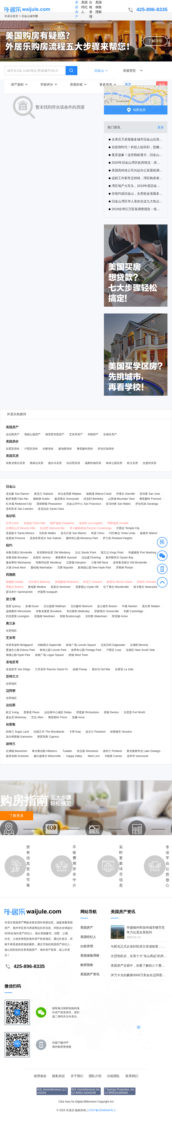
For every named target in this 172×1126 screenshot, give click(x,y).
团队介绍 (95, 1076)
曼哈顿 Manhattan (41, 567)
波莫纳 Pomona (15, 538)
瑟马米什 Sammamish (19, 592)
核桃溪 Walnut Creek (99, 493)
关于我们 (77, 1076)
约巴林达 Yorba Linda (122, 533)
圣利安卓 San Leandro (19, 508)
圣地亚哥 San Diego (18, 669)
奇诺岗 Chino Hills (35, 523)
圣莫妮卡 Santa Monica (20, 533)
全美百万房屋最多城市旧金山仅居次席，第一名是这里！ (136, 139)
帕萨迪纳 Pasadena (62, 523)
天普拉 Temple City (127, 528)
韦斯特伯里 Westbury (48, 562)
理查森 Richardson (87, 712)
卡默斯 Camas (113, 756)
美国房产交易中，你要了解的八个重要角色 (141, 965)
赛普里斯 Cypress (48, 736)
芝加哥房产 (76, 434)
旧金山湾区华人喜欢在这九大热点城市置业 (136, 201)
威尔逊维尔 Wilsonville (47, 756)
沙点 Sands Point (85, 552)
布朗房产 (93, 434)
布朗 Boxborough (70, 616)
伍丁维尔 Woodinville (116, 587)
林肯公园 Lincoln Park (53, 650)
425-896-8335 (147, 10)
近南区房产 (110, 434)
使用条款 (40, 1076)
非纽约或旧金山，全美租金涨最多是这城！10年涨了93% (136, 193)
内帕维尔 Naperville (49, 645)
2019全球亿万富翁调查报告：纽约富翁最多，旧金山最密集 (136, 209)
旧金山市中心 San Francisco (83, 503)
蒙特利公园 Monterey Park (82, 538)
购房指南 (86, 965)
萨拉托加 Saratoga (146, 503)
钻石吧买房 (73, 463)
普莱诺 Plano (31, 712)
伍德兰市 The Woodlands (49, 731)
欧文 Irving (12, 712)
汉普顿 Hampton (76, 562)
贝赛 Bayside (65, 567)
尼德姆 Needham (44, 616)
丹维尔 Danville (125, 493)
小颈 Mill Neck (99, 562)
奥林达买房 (36, 463)
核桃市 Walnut (148, 533)
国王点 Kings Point (112, 552)
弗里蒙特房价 (85, 448)
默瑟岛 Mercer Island (119, 582)
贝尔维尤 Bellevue (39, 582)
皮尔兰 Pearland (95, 731)
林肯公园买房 (114, 463)
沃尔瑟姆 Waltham (55, 606)
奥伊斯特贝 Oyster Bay (119, 557)
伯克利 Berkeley (93, 498)
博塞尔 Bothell (14, 587)
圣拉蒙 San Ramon (17, 493)
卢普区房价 (31, 448)
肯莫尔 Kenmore (61, 587)
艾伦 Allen (37, 717)
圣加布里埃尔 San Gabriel (45, 538)
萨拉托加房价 (106, 448)
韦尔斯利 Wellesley (78, 611)
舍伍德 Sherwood (87, 751)
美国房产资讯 (89, 974)
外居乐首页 (11, 16)
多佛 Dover (32, 606)
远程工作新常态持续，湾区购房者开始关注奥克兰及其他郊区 (136, 178)
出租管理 (90, 9)
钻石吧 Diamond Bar (52, 528)
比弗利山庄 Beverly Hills (20, 528)
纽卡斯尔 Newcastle (145, 587)
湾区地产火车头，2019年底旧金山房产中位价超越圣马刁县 (136, 185)
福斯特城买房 (93, 463)
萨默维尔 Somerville (106, 611)
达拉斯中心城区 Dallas (58, 712)
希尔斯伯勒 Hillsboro (44, 751)
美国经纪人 (84, 7)
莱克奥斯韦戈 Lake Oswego (143, 751)
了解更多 (16, 816)
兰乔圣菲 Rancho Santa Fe (51, 669)
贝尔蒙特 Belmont (81, 606)
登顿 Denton (111, 712)
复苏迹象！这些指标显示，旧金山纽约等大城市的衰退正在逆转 (136, 154)
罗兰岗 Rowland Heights (117, 538)
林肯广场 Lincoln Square (81, 645)
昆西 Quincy (13, 606)
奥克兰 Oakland (43, 493)
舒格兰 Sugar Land (17, 731)
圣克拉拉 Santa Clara (51, 508)
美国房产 (76, 9)
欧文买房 (132, 463)
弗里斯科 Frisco (57, 717)
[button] (162, 543)
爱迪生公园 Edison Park (20, 650)
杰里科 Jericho (42, 557)
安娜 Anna (78, 717)
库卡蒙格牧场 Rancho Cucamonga (91, 528)
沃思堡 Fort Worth (134, 712)
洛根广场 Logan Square (49, 655)
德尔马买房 (55, 463)
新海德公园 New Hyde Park (94, 567)
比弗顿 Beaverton (16, 751)
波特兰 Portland (112, 751)
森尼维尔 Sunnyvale (66, 498)
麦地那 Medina (37, 587)
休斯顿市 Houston (121, 731)
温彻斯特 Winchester (18, 611)
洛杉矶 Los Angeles (91, 523)
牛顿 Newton (129, 606)
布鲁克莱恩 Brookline (48, 611)
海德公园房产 (32, 434)
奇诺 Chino (97, 533)
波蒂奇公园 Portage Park (86, 650)
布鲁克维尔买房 (15, 463)
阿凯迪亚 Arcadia (118, 523)
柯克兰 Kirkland (92, 582)
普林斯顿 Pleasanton (49, 503)
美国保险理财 (98, 7)
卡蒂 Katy (75, 731)
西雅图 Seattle (14, 582)
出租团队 (113, 1076)
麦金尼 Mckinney (16, 717)
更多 (160, 127)
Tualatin (67, 751)
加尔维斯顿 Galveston (19, 736)
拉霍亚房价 (13, 448)
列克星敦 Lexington (17, 616)
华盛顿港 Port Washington (144, 552)
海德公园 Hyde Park (18, 655)
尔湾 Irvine (12, 523)
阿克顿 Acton (120, 616)
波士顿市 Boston (107, 606)
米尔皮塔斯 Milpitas (69, 493)
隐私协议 (58, 1076)
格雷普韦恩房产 (54, 434)
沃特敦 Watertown (96, 616)
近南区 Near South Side (140, 650)
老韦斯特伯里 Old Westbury (53, 552)
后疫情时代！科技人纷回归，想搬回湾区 (136, 147)
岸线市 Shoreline (147, 582)
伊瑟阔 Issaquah (47, 592)
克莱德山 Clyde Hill (86, 587)
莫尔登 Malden (151, 606)
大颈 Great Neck (16, 567)
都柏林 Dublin (41, 498)
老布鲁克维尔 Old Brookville (130, 562)
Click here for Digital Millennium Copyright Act (86, 1101)
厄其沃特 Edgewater (113, 645)
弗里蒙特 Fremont (150, 498)
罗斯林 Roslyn (124, 567)
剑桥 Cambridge (133, 611)
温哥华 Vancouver (138, 756)
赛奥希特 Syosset (66, 557)
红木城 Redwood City (19, 503)
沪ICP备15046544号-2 (101, 1110)
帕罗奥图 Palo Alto (17, 498)
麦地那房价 (65, 448)
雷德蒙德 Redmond (66, 582)
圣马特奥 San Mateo (118, 503)
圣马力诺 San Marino (73, 533)
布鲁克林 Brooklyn (17, 557)
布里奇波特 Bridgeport (19, 645)
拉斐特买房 (149, 463)
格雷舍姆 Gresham (17, 756)
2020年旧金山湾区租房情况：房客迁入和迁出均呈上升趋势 (136, 162)
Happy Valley (74, 756)
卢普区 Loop (113, 650)
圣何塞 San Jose (150, 493)
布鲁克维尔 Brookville (19, 552)
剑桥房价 (48, 448)
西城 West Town (78, 655)
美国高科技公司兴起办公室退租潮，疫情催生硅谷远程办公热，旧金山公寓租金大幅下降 (136, 170)
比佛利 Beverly (139, 645)
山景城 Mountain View (121, 498)
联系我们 (131, 1076)
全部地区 (11, 630)
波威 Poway (80, 669)
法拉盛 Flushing (91, 557)
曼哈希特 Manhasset (18, 562)
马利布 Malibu (47, 533)
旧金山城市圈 (30, 16)
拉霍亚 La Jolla (124, 669)
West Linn (93, 756)
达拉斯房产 (13, 434)
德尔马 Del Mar (101, 669)
